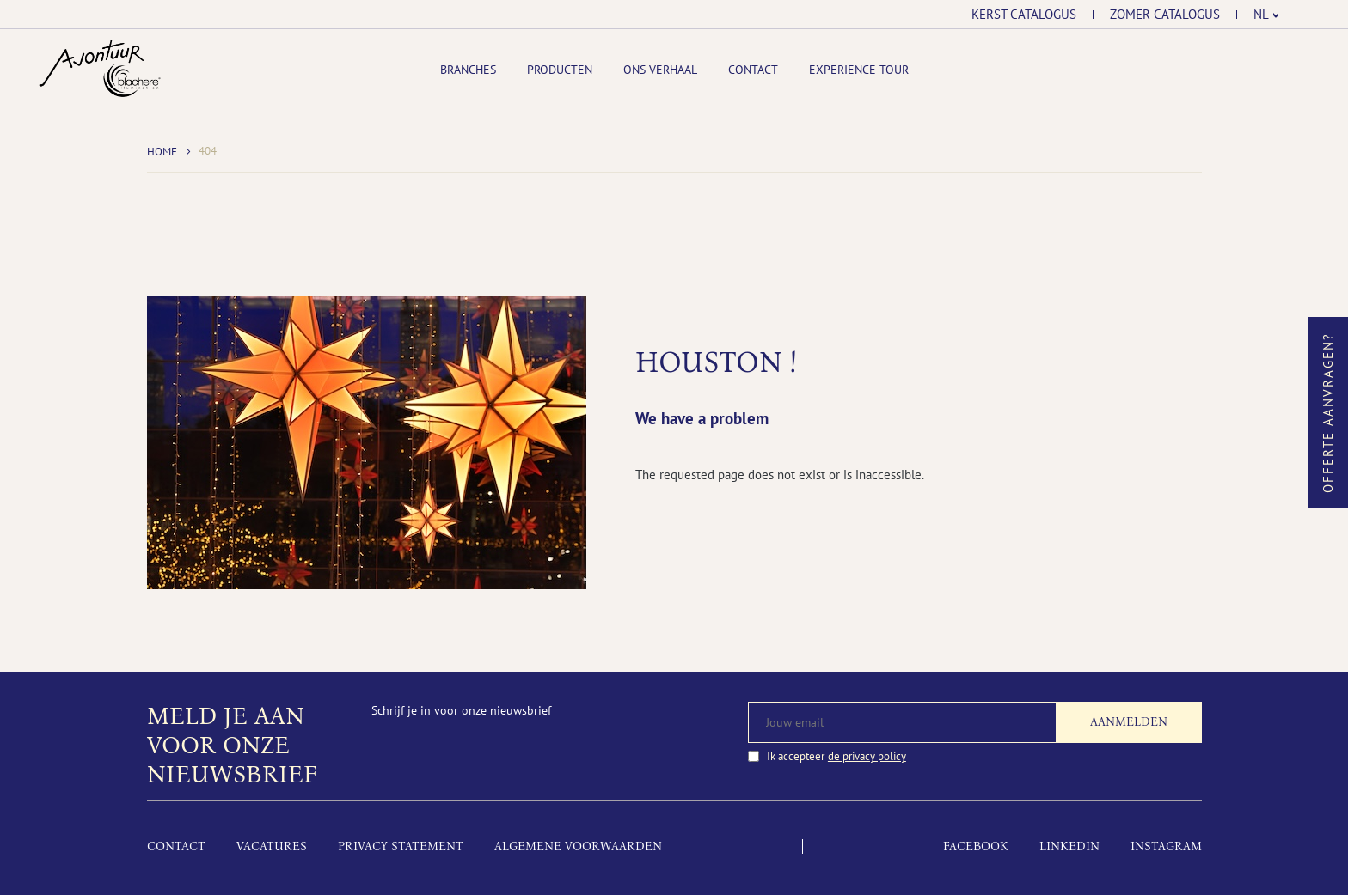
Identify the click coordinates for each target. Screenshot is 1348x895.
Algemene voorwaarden (578, 846)
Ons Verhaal (660, 69)
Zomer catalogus (1165, 14)
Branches (468, 69)
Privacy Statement (400, 846)
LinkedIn (1069, 846)
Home (162, 151)
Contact (753, 69)
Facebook (975, 846)
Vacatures (271, 846)
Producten (559, 69)
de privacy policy (867, 756)
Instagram (1166, 846)
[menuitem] (1266, 14)
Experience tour (859, 69)
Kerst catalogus (1023, 14)
